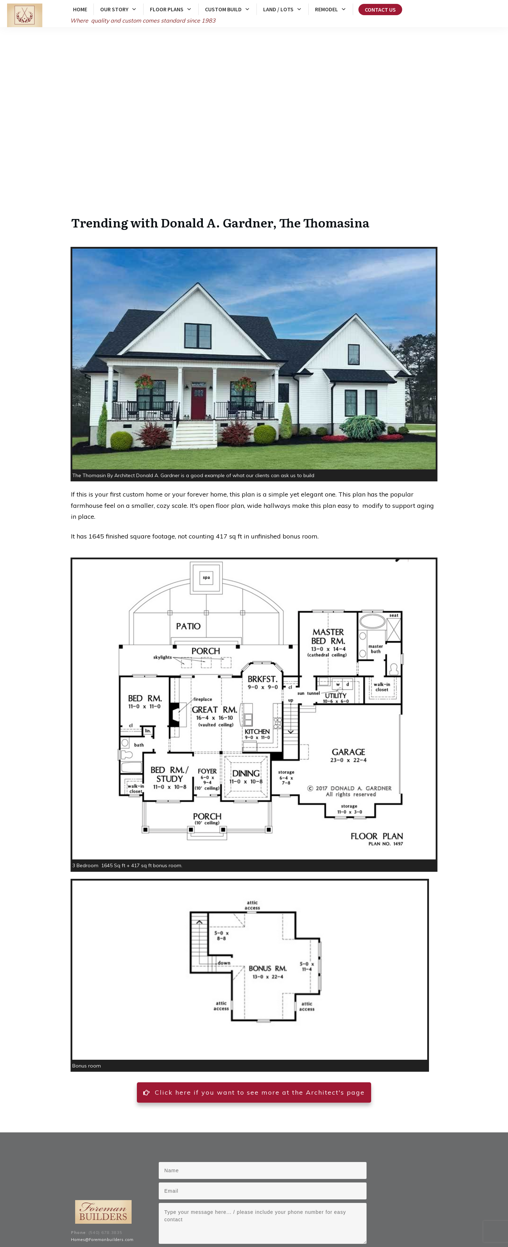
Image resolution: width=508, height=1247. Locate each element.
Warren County (211, 1216)
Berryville (311, 1216)
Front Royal (334, 1216)
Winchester (286, 1216)
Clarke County (178, 1216)
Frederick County (144, 1216)
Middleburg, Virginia (219, 1224)
